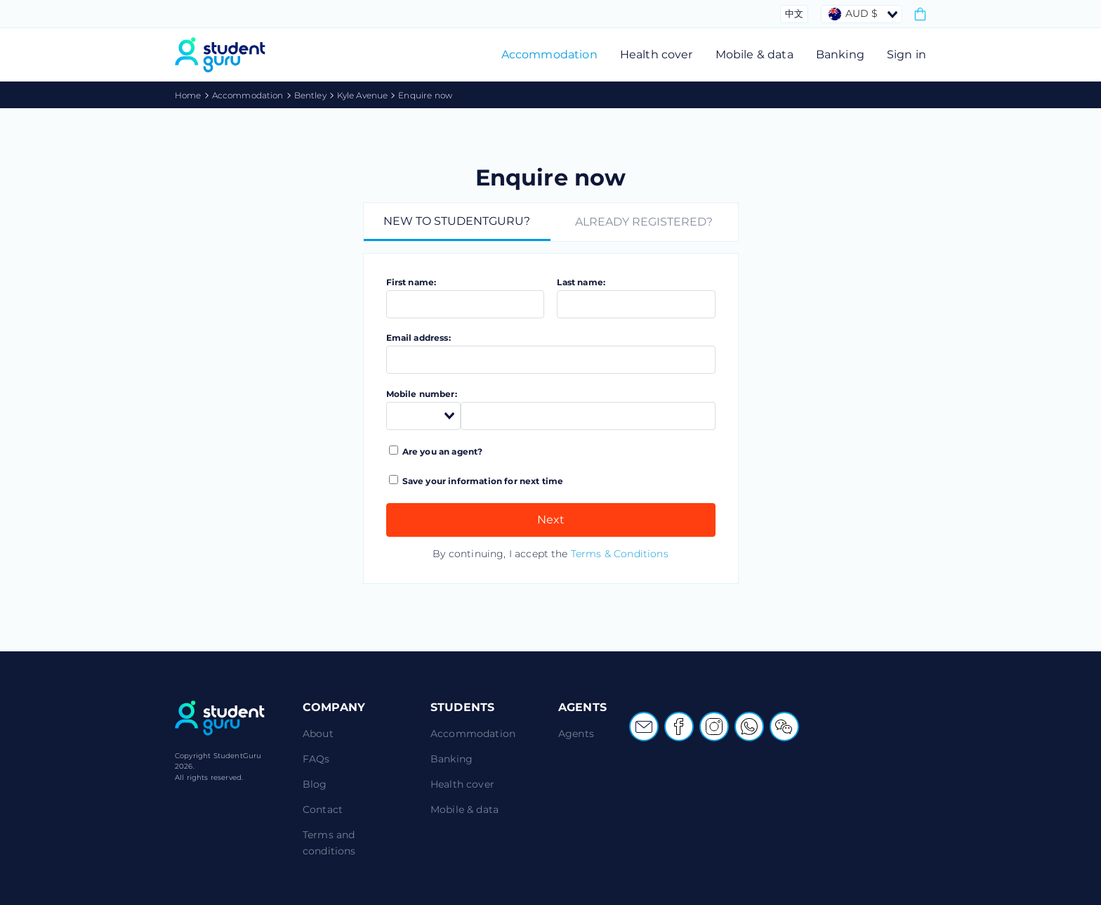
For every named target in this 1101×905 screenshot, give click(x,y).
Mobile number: (421, 394)
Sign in (906, 54)
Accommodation (549, 54)
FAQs (316, 759)
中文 (794, 13)
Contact (323, 809)
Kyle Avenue (362, 95)
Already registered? (644, 221)
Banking (840, 54)
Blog (315, 784)
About (318, 733)
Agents (576, 733)
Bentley (310, 95)
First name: (411, 282)
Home (188, 95)
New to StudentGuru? (456, 221)
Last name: (581, 282)
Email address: (418, 337)
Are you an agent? (436, 451)
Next (551, 519)
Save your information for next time (476, 480)
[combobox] (861, 14)
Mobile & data (754, 54)
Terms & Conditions (619, 553)
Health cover (656, 54)
